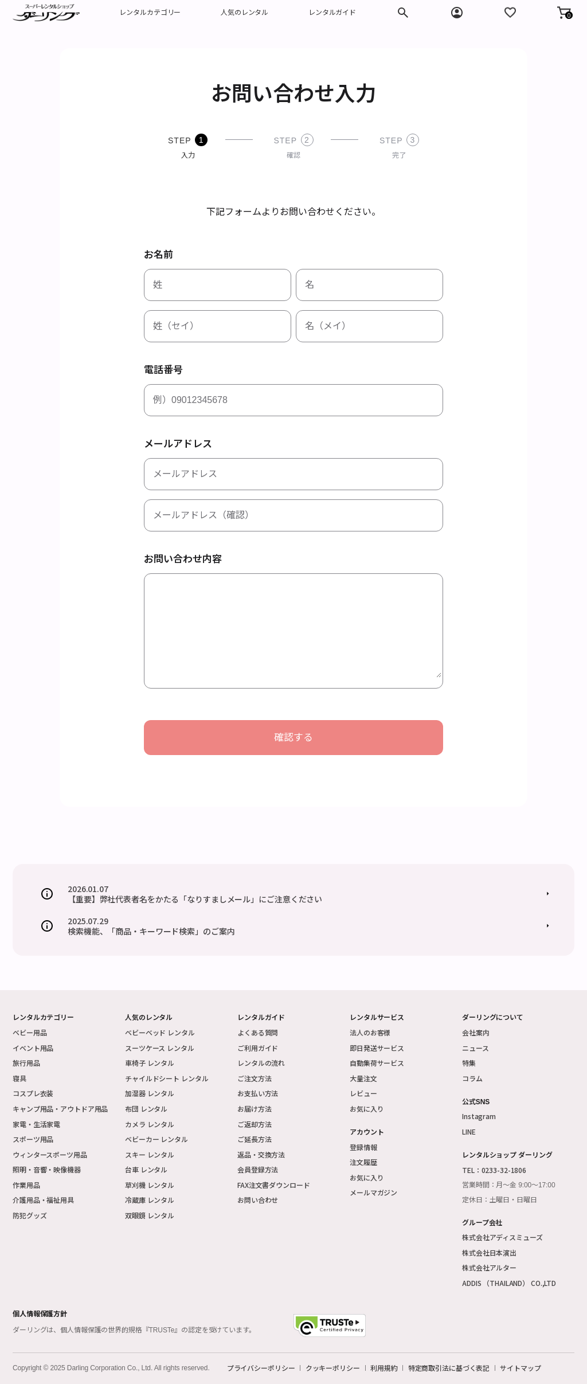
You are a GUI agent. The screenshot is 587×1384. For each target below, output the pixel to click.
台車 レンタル (146, 1169)
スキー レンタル (149, 1154)
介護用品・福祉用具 (43, 1200)
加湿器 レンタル (149, 1093)
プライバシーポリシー (261, 1368)
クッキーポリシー (333, 1368)
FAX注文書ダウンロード (273, 1185)
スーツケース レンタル (159, 1048)
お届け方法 (254, 1108)
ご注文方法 (254, 1078)
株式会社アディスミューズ (502, 1237)
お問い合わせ (257, 1200)
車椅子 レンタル (149, 1063)
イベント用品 (33, 1048)
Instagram (479, 1116)
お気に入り (366, 1108)
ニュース (475, 1048)
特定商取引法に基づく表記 (449, 1368)
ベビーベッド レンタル (160, 1032)
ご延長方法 (254, 1139)
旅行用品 (26, 1063)
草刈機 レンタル (149, 1185)
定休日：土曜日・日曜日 (499, 1200)
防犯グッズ (29, 1215)
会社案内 (476, 1032)
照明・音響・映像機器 (47, 1169)
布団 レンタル (146, 1108)
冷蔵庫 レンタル (149, 1200)
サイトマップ (520, 1368)
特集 (469, 1063)
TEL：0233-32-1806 (494, 1170)
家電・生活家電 (36, 1124)
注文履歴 (363, 1162)
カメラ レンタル (149, 1124)
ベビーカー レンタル (156, 1139)
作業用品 (26, 1185)
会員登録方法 (257, 1169)
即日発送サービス (377, 1048)
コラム (472, 1078)
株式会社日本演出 (489, 1252)
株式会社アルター (489, 1267)
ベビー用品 (29, 1032)
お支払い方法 (257, 1093)
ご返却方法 (254, 1124)
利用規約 (384, 1368)
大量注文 (363, 1078)
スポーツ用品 (33, 1139)
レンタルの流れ (261, 1063)
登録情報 (363, 1147)
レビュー (363, 1093)
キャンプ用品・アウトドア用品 (60, 1108)
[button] (564, 12)
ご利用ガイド (257, 1048)
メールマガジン (373, 1192)
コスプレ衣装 (33, 1093)
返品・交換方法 (261, 1154)
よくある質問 (257, 1032)
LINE (469, 1131)
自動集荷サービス (377, 1063)
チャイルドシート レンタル (166, 1078)
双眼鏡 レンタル (149, 1215)
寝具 (19, 1078)
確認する (293, 737)
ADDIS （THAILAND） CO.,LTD (509, 1283)
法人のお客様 (370, 1032)
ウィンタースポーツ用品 (50, 1154)
